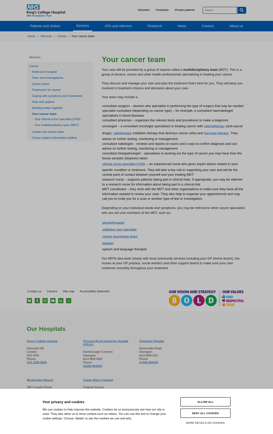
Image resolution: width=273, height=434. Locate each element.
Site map (68, 291)
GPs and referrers (118, 26)
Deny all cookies (205, 413)
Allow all (205, 401)
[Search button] (241, 10)
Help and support (43, 102)
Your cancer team (44, 114)
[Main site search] (220, 10)
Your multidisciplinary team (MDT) (56, 125)
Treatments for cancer (46, 90)
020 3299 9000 (37, 362)
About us (236, 26)
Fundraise (162, 9)
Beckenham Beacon (40, 380)
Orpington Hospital (151, 341)
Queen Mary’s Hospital (98, 380)
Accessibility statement (95, 291)
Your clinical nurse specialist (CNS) (57, 119)
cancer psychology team (120, 236)
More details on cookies (205, 422)
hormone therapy (216, 133)
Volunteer (144, 9)
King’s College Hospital (42, 341)
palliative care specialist (119, 229)
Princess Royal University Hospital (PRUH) (105, 343)
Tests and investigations (47, 77)
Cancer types (40, 84)
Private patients (185, 9)
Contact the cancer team (48, 132)
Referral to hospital (44, 72)
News (182, 26)
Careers (208, 26)
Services (82, 26)
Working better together (47, 108)
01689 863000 (92, 366)
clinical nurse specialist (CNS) (123, 164)
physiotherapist (113, 222)
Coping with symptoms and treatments (57, 96)
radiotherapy (122, 133)
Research (154, 26)
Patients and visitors (45, 26)
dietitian (108, 243)
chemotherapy (214, 126)
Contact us (34, 291)
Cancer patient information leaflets (54, 137)
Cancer (34, 66)
